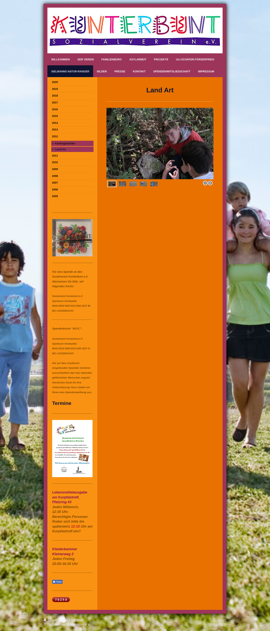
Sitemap (77, 620)
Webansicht (217, 624)
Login (222, 620)
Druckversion (56, 620)
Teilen (57, 582)
